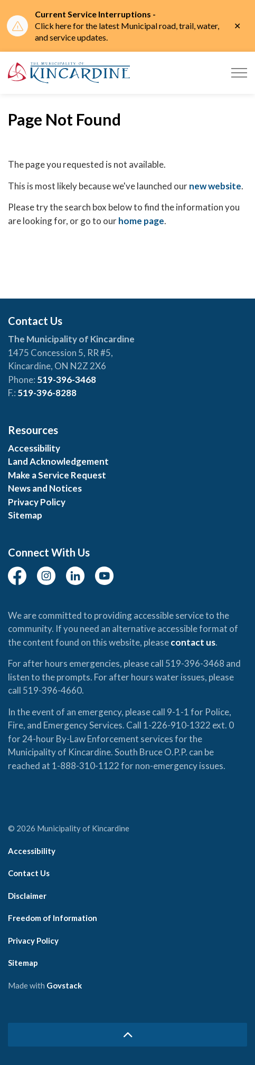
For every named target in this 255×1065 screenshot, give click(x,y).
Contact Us (29, 873)
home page (141, 220)
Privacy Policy (36, 501)
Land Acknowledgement (58, 461)
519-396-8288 (47, 392)
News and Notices (45, 488)
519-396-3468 (66, 379)
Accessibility (34, 448)
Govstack (64, 985)
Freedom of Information (52, 918)
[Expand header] (239, 73)
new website (215, 185)
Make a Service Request (57, 475)
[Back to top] (127, 1035)
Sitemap (25, 515)
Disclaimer (27, 895)
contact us (193, 642)
